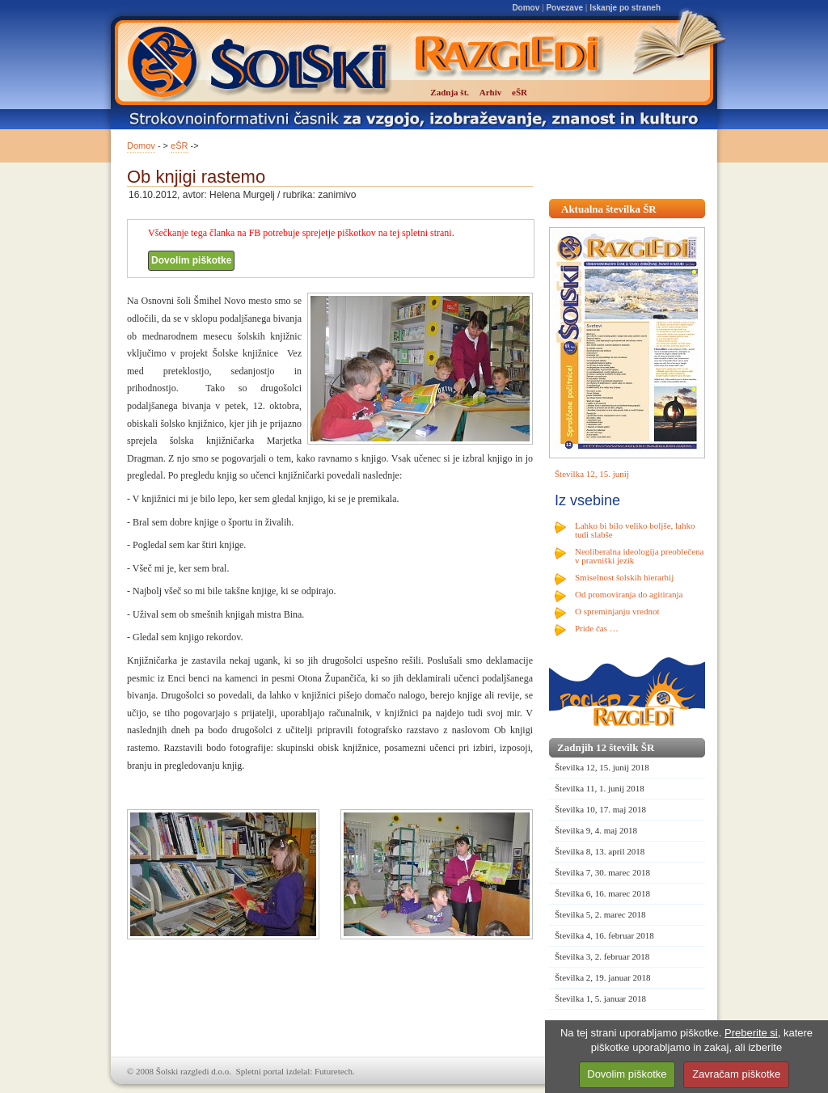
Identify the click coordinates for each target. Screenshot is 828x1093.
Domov (525, 7)
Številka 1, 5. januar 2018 (600, 998)
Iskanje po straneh (625, 7)
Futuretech (334, 1071)
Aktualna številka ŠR (609, 209)
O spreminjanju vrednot (617, 611)
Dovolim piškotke (191, 260)
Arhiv (490, 92)
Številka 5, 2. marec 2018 (600, 914)
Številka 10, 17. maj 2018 (600, 809)
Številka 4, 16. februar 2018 (604, 935)
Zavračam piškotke (736, 1074)
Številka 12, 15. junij (592, 474)
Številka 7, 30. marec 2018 (602, 872)
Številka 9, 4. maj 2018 (596, 830)
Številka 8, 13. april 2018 (599, 851)
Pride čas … (597, 628)
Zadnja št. (449, 92)
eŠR (179, 145)
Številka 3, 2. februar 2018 (602, 956)
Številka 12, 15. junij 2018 (602, 767)
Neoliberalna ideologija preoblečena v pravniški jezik (639, 555)
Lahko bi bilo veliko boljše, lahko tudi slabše (635, 530)
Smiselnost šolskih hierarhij (624, 577)
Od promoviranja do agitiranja (629, 594)
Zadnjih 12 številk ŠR (605, 747)
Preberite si (751, 1033)
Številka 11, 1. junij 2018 (599, 788)
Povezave (564, 7)
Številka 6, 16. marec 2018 (602, 893)
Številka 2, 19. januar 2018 (603, 977)
